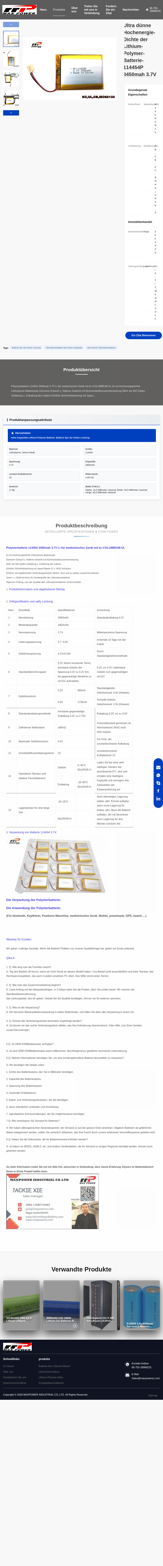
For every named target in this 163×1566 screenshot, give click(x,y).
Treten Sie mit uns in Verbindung (92, 10)
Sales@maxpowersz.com (146, 1378)
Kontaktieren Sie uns (14, 1377)
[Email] (158, 767)
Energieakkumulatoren (51, 1383)
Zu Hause (8, 1366)
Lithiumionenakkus (49, 1371)
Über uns (74, 9)
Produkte (59, 9)
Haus (43, 9)
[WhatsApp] (158, 775)
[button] (11, 113)
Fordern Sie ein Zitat (111, 10)
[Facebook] (158, 791)
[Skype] (158, 783)
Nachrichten (131, 9)
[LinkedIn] (158, 799)
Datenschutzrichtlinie (14, 1383)
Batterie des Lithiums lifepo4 (54, 1366)
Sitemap (153, 1395)
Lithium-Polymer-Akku (51, 1377)
